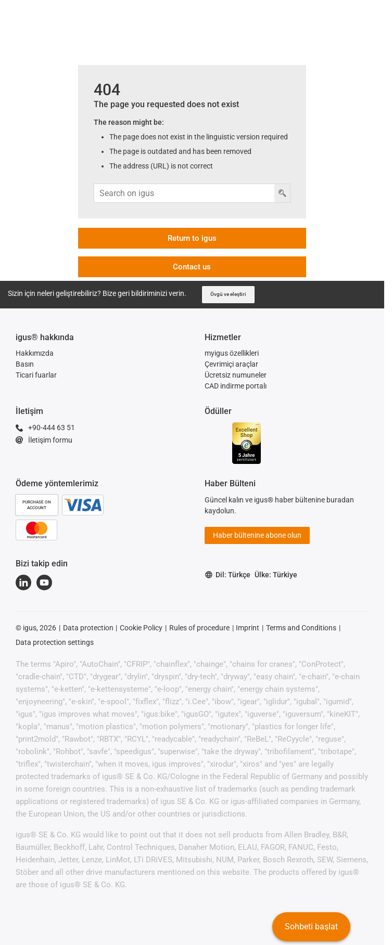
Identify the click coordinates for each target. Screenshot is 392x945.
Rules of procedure (199, 628)
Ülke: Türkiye (276, 575)
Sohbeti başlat (311, 926)
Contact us (192, 266)
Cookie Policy (141, 628)
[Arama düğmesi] (282, 193)
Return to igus (192, 238)
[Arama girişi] (184, 193)
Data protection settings (55, 642)
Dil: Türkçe (227, 575)
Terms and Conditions (301, 628)
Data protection (88, 628)
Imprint (247, 628)
